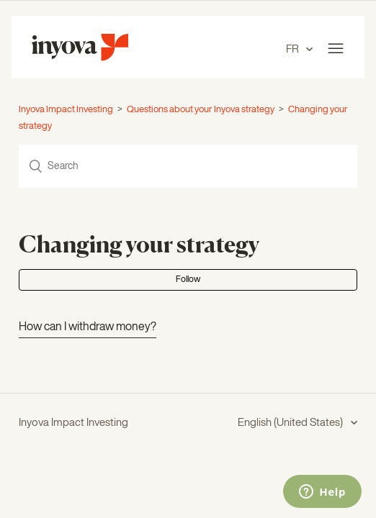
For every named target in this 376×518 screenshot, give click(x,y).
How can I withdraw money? (87, 327)
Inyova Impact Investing (66, 109)
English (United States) (291, 422)
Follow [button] (188, 280)
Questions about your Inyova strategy (200, 109)
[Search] (188, 166)
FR (293, 49)
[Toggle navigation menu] (335, 49)
